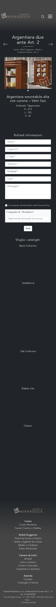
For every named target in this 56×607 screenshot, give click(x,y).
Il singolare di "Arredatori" (20, 212)
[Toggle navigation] (50, 16)
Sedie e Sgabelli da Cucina (28, 542)
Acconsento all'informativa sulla (29, 205)
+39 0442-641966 (28, 603)
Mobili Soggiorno (27, 50)
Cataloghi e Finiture (28, 583)
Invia (28, 228)
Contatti (28, 579)
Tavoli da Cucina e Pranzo (28, 538)
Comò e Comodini (28, 566)
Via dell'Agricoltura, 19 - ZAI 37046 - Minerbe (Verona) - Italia (29, 598)
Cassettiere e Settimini (28, 569)
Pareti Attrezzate (28, 549)
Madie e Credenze (28, 545)
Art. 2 (36, 52)
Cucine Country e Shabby (28, 528)
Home (16, 50)
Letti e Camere (28, 562)
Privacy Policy (44, 205)
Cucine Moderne (28, 525)
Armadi (28, 559)
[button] (28, 90)
